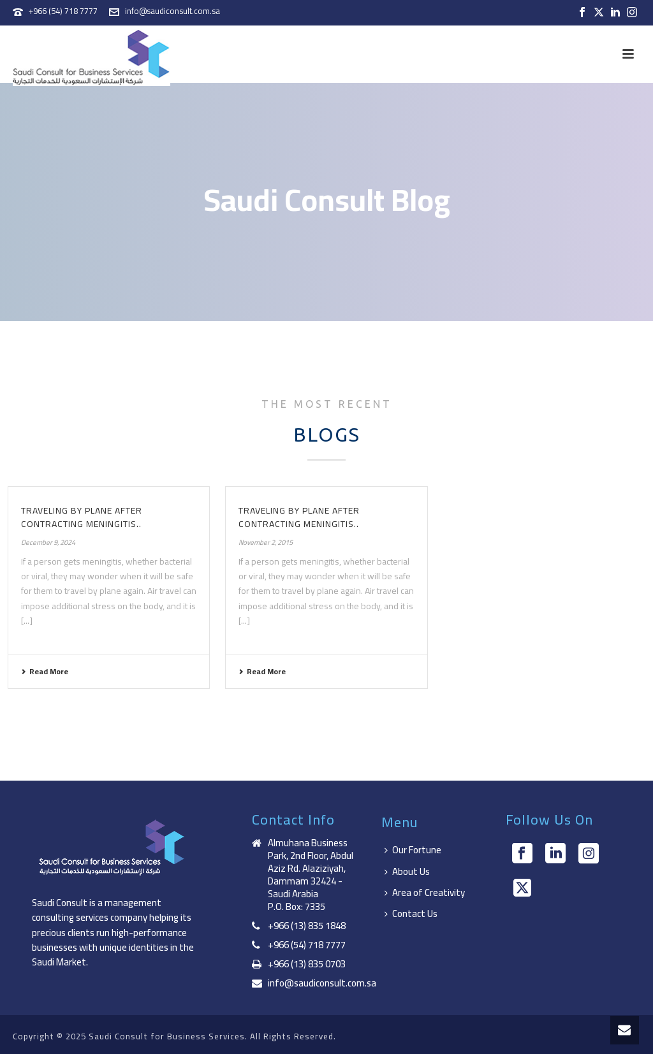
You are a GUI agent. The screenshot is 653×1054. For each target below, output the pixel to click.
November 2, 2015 (265, 542)
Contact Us (411, 913)
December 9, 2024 (48, 542)
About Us (407, 871)
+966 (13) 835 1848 (307, 926)
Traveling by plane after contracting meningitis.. (81, 517)
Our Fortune (413, 850)
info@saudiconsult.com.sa (172, 10)
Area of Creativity (425, 892)
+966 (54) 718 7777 (63, 10)
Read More (44, 671)
